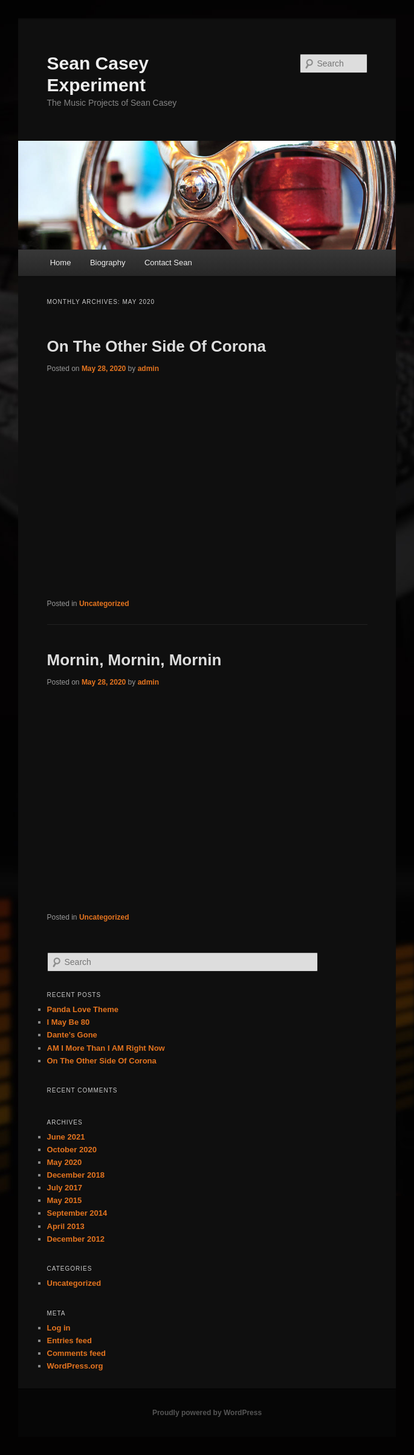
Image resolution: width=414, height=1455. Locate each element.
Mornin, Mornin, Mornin (134, 660)
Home (60, 262)
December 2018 (76, 1174)
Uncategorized (104, 603)
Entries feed (69, 1340)
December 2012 (76, 1239)
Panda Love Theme (82, 1009)
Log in (59, 1327)
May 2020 (64, 1162)
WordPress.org (75, 1365)
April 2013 (66, 1226)
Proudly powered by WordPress (207, 1412)
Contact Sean (168, 262)
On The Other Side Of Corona (157, 346)
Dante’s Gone (72, 1034)
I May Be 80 (68, 1022)
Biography (108, 262)
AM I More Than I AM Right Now (106, 1048)
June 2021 (66, 1136)
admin (148, 368)
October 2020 (72, 1149)
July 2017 (65, 1187)
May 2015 (64, 1200)
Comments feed (76, 1353)
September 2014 (77, 1213)
